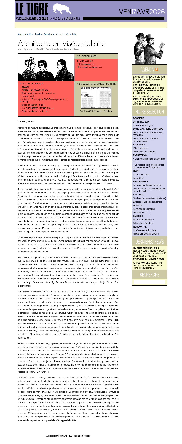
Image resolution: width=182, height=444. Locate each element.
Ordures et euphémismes (90, 67)
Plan (56, 436)
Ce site (87, 436)
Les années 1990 (141, 122)
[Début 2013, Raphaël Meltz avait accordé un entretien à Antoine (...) (149, 252)
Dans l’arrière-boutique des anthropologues (146, 139)
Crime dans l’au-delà (143, 223)
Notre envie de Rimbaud (144, 151)
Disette (137, 205)
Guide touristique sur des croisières (38, 93)
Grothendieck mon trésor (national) (149, 198)
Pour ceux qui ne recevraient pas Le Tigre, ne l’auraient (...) (147, 265)
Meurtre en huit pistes (143, 219)
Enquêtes (139, 144)
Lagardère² (138, 178)
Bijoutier (25, 87)
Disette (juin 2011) (141, 212)
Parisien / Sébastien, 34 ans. (35, 90)
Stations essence (86, 64)
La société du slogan (143, 125)
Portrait (47, 34)
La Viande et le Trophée (144, 230)
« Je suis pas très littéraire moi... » (37, 108)
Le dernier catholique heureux (147, 185)
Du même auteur (85, 61)
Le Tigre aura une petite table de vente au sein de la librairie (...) (148, 89)
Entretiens (140, 155)
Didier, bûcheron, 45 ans (32, 105)
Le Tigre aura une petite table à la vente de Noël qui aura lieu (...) (148, 100)
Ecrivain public (28, 96)
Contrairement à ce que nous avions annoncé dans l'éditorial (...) (149, 79)
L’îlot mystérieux (140, 148)
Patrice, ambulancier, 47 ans (34, 111)
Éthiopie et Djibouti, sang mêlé (147, 202)
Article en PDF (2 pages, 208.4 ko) (96, 111)
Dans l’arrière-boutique (148, 129)
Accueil (21, 34)
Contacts (63, 436)
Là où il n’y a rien (141, 174)
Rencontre (140, 227)
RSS (70, 436)
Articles (29, 34)
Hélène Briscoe (88, 56)
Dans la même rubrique (31, 84)
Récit (136, 171)
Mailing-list (78, 436)
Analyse (138, 195)
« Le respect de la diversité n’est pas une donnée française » (148, 166)
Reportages (140, 181)
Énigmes (138, 216)
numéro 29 (96, 84)
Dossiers (138, 118)
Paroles (38, 34)
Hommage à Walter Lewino (146, 234)
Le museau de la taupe (144, 209)
